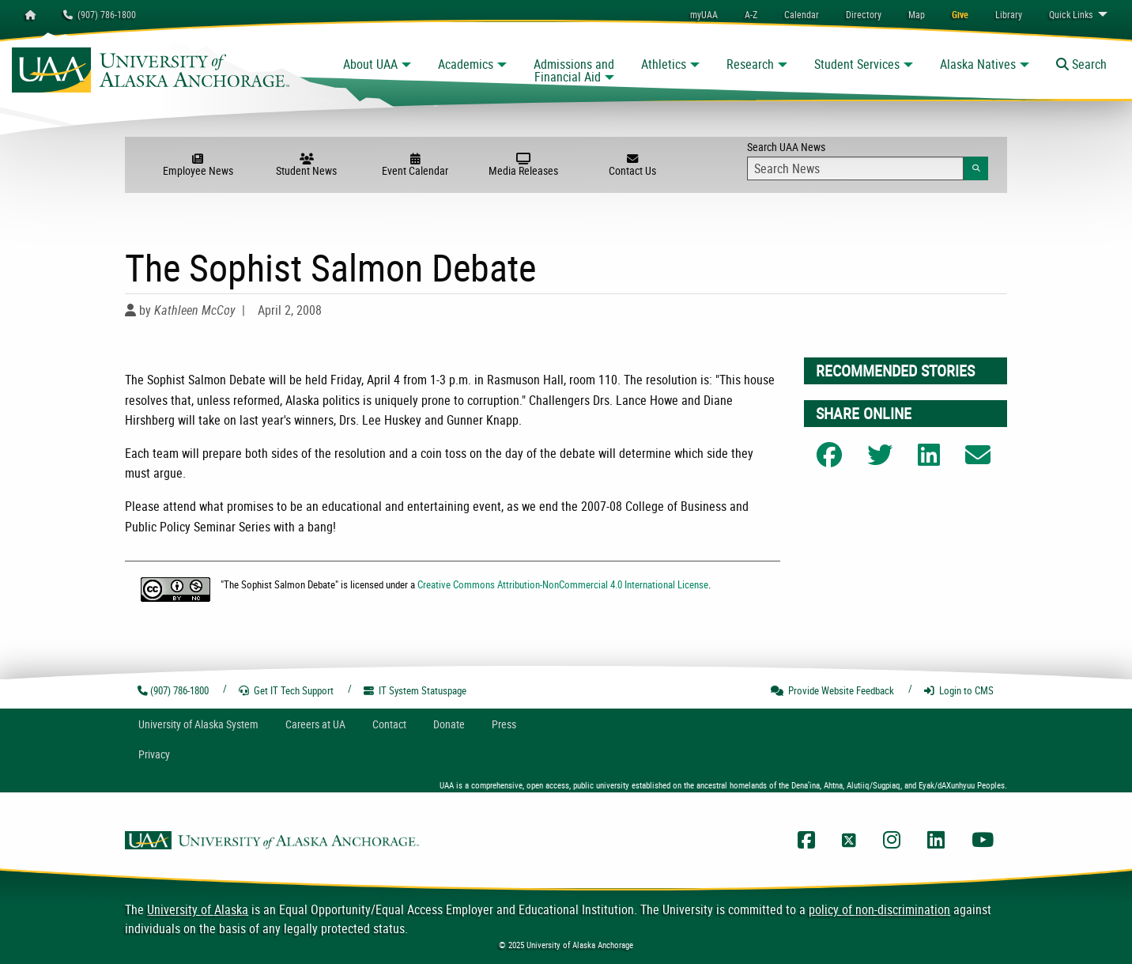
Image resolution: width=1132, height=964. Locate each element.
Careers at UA (315, 724)
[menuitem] (801, 14)
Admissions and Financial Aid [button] (574, 70)
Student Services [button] (857, 64)
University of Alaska (197, 909)
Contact (389, 724)
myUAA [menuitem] (704, 14)
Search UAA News (867, 159)
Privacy (154, 754)
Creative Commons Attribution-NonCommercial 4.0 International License (562, 584)
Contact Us (632, 165)
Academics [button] (465, 64)
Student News (306, 165)
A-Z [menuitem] (751, 14)
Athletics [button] (663, 64)
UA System (198, 724)
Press (504, 724)
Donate (449, 724)
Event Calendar (414, 165)
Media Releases (523, 165)
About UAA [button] (370, 64)
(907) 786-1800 (99, 14)
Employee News (198, 165)
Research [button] (750, 64)
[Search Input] (855, 168)
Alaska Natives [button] (978, 64)
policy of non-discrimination (879, 909)
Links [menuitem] (1070, 14)
